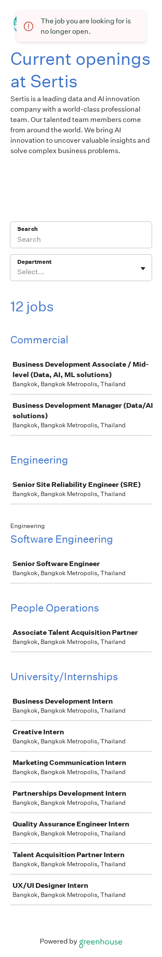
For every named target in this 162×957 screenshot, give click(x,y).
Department (34, 262)
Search (27, 229)
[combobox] (18, 272)
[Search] (81, 240)
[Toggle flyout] (143, 268)
